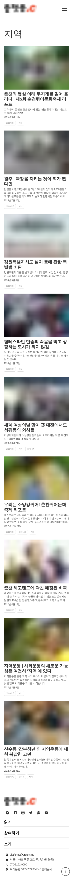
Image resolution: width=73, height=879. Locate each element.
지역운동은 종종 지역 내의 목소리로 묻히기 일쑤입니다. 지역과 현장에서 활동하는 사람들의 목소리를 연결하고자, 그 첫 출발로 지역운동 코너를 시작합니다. (35, 680)
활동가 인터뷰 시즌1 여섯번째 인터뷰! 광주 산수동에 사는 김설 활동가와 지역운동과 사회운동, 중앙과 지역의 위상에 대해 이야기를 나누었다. (36, 763)
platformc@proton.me (22, 854)
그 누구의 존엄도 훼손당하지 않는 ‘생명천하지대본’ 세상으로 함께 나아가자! (35, 111)
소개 (7, 844)
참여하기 (11, 833)
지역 (20, 123)
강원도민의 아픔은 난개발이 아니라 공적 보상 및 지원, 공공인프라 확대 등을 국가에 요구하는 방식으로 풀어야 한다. (36, 274)
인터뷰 (21, 777)
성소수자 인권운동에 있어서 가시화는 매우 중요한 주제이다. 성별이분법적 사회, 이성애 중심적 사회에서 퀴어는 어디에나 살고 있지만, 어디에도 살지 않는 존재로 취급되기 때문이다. (36, 518)
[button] (64, 8)
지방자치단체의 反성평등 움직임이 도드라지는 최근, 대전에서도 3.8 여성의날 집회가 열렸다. (36, 437)
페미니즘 (30, 449)
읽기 (7, 822)
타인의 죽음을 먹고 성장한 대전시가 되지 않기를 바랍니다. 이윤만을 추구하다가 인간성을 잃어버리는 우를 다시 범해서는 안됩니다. (36, 356)
